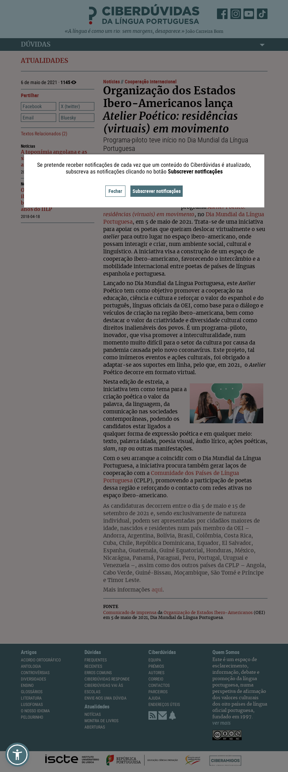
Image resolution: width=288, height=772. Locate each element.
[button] (17, 754)
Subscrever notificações (157, 191)
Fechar (115, 191)
